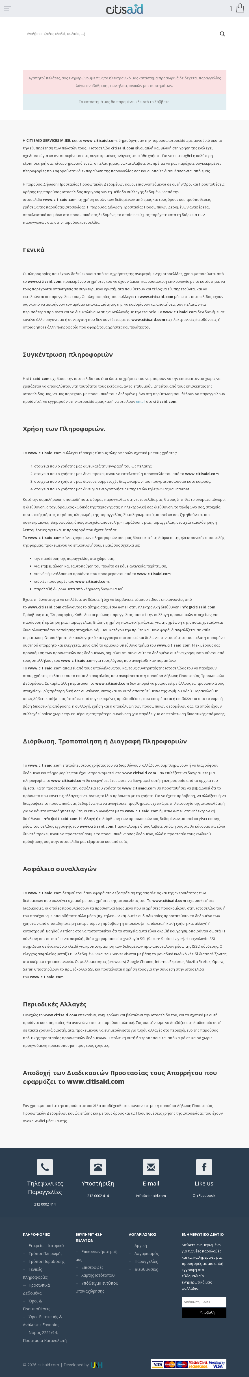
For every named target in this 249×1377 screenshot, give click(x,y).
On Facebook (204, 1195)
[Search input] (122, 34)
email (140, 401)
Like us (204, 1183)
